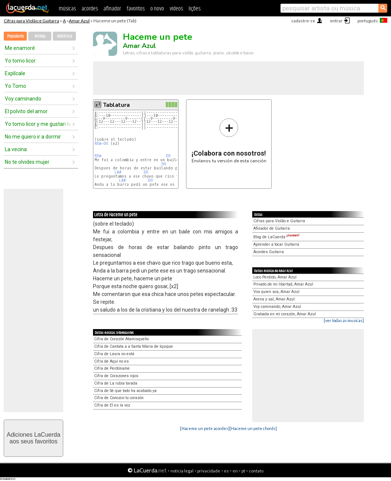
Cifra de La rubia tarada (115, 383)
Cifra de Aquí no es (111, 361)
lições (195, 8)
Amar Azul (79, 20)
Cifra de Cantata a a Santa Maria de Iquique (133, 346)
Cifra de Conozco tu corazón (119, 397)
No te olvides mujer (27, 162)
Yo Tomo (15, 86)
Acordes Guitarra (268, 251)
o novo (157, 8)
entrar (336, 20)
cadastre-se (303, 20)
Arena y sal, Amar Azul (274, 299)
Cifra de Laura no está (114, 353)
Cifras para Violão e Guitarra (31, 20)
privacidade (208, 470)
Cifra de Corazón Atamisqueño (121, 339)
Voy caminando (23, 99)
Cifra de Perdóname (112, 368)
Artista (40, 36)
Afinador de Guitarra (271, 228)
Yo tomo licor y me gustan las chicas (38, 124)
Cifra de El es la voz (112, 405)
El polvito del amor (26, 111)
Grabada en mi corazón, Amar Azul (284, 314)
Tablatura (116, 105)
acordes (89, 8)
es (226, 470)
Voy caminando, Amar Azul (277, 306)
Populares (15, 36)
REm (97, 143)
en (235, 470)
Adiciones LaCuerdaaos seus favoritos (33, 438)
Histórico (64, 36)
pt (243, 470)
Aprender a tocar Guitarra (276, 244)
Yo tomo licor (20, 61)
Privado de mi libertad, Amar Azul (283, 284)
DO (105, 143)
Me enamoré (20, 48)
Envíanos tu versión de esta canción (229, 140)
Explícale (15, 73)
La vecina (16, 149)
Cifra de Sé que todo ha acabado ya (125, 390)
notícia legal (181, 470)
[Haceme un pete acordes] (205, 428)
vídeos (176, 8)
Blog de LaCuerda (276, 237)
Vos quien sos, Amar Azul (276, 291)
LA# (118, 172)
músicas (67, 8)
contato (256, 470)
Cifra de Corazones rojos (116, 375)
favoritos (135, 8)
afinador (112, 8)
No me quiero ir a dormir (33, 137)
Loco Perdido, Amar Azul (275, 277)
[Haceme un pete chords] (253, 428)
